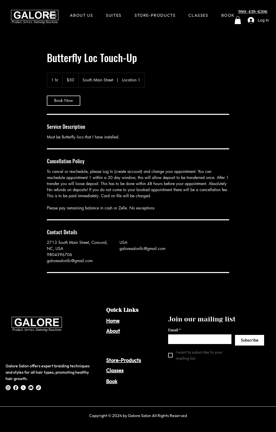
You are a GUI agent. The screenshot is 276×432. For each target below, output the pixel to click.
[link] (63, 101)
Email (174, 330)
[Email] (198, 339)
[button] (237, 20)
